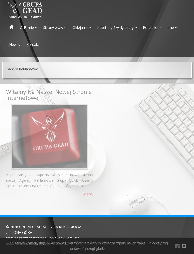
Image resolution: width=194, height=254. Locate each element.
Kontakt (32, 44)
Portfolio (152, 27)
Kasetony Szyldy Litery (117, 27)
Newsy (14, 44)
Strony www (54, 27)
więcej (88, 192)
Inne (172, 27)
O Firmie (28, 27)
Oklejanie (81, 27)
